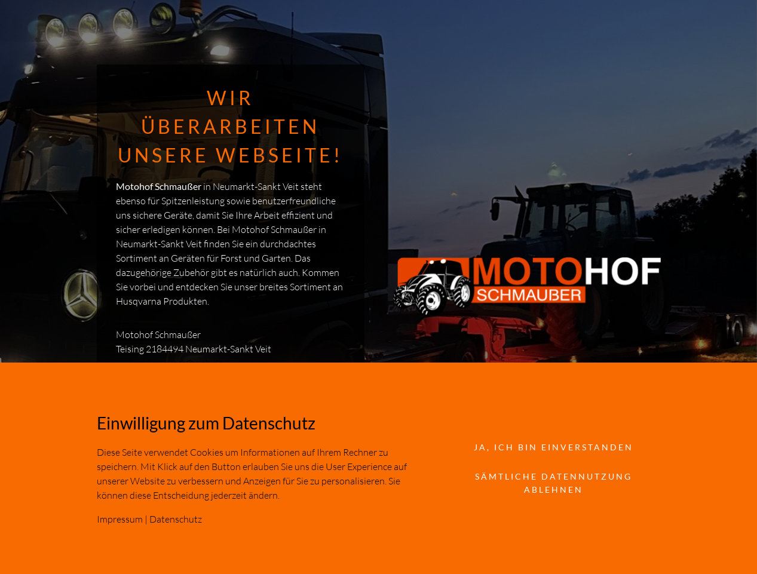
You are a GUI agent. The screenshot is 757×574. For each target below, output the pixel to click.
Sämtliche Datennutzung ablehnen (553, 483)
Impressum (120, 519)
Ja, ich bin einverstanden (553, 447)
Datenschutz (175, 519)
